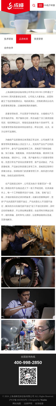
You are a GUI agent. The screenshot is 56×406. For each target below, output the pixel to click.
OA (44, 5)
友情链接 (39, 403)
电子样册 (51, 5)
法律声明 (28, 403)
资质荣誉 (38, 39)
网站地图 (17, 403)
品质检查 (23, 39)
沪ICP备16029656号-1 (19, 400)
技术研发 (8, 39)
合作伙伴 (8, 48)
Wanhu (43, 400)
